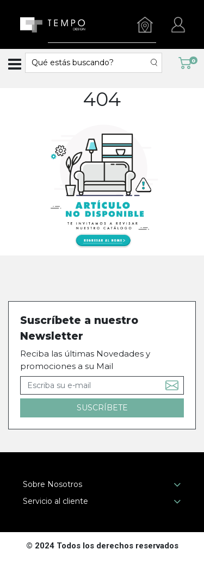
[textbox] (88, 62)
